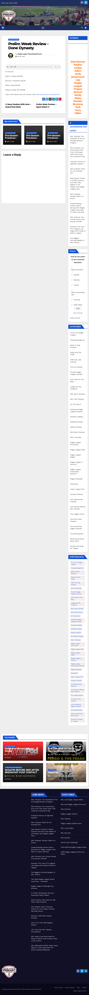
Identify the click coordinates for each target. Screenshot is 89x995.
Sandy (77, 95)
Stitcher (77, 280)
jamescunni (77, 76)
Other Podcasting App (78, 293)
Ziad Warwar (78, 61)
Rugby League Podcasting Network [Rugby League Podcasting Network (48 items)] (77, 665)
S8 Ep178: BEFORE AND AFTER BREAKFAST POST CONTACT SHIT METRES (22, 772)
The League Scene (77, 514)
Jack (77, 107)
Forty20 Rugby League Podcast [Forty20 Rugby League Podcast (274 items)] (76, 593)
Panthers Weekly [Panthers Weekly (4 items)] (76, 625)
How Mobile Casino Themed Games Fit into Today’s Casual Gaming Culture (42, 909)
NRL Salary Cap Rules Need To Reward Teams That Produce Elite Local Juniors (44, 939)
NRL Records (66, 833)
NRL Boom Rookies (14, 39)
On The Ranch (75, 404)
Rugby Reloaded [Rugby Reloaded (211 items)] (76, 669)
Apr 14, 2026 (53, 776)
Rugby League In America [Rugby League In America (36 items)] (76, 659)
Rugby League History (69, 814)
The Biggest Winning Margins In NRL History (77, 240)
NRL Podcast (66, 809)
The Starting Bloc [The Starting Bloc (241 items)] (76, 710)
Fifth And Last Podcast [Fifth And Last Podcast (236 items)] (75, 583)
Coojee (78, 67)
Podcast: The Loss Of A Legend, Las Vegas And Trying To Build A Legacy (43, 865)
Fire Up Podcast (76, 367)
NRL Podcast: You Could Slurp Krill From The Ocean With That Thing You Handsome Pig (77, 152)
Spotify (76, 275)
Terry (78, 110)
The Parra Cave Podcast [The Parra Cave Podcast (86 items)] (76, 700)
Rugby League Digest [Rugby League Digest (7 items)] (75, 654)
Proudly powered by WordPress (11, 989)
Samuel (78, 92)
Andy (78, 73)
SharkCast (74, 484)
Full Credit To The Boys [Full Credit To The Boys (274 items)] (77, 598)
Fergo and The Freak (54, 746)
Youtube (77, 300)
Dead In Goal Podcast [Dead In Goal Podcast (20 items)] (75, 572)
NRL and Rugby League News (72, 800)
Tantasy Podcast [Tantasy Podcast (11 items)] (76, 680)
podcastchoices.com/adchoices (48, 94)
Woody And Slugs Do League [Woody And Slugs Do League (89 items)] (76, 720)
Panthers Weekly (76, 417)
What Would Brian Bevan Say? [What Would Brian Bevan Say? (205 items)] (77, 714)
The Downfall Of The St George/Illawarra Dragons (62, 749)
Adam (78, 70)
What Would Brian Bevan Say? (13, 767)
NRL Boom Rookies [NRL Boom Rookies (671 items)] (77, 608)
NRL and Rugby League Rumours (73, 804)
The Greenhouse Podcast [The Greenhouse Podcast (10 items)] (76, 685)
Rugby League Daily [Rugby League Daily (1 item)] (77, 649)
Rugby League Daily (77, 450)
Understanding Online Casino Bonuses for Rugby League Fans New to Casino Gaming (77, 208)
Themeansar (37, 989)
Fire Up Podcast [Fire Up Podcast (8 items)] (76, 588)
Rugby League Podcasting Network (30, 54)
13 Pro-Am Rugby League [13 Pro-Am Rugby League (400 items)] (76, 563)
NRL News (38, 795)
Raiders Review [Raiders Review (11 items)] (76, 632)
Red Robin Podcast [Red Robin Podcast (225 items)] (77, 636)
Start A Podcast (70, 987)
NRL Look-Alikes (67, 828)
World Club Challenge (69, 842)
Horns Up (53, 772)
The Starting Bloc (77, 534)
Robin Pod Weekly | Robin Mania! (19, 749)
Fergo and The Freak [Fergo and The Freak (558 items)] (75, 578)
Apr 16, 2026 (53, 754)
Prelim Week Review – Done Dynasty (28, 46)
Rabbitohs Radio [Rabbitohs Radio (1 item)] (76, 629)
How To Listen (58, 987)
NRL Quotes (65, 838)
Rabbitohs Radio (76, 422)
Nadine (78, 64)
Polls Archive (75, 318)
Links (78, 987)
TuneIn (76, 285)
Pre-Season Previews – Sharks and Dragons (53, 139)
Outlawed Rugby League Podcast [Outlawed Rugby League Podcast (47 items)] (76, 620)
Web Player (78, 305)
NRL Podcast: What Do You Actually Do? (77, 171)
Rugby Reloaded (76, 479)
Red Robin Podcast (77, 432)
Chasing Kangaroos (77, 340)
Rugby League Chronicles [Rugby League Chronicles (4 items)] (75, 644)
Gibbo (78, 113)
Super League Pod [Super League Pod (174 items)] (77, 677)
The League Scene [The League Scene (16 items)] (77, 695)
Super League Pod (77, 489)
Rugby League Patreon (80, 991)
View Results (78, 313)
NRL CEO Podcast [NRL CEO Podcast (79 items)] (77, 612)
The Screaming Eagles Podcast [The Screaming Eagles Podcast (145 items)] (76, 705)
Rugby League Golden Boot (71, 823)
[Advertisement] (14, 805)
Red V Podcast (75, 437)
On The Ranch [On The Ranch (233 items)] (75, 616)
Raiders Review (76, 427)
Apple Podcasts (77, 270)
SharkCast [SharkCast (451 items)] (74, 673)
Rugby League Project (78, 86)
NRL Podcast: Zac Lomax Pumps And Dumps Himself (77, 219)
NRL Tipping (65, 819)
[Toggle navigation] (43, 27)
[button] (82, 28)
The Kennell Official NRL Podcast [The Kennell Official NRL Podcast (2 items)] (77, 690)
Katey (78, 98)
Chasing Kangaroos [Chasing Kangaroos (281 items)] (77, 568)
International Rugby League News (73, 847)
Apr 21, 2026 (10, 754)
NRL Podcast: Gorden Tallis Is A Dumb (77, 196)
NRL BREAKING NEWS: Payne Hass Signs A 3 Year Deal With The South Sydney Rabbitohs (44, 948)
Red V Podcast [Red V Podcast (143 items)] (75, 640)
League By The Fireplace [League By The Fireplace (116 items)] (75, 604)
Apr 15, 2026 (10, 776)
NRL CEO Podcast (77, 399)
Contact (84, 987)
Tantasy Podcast (76, 494)
